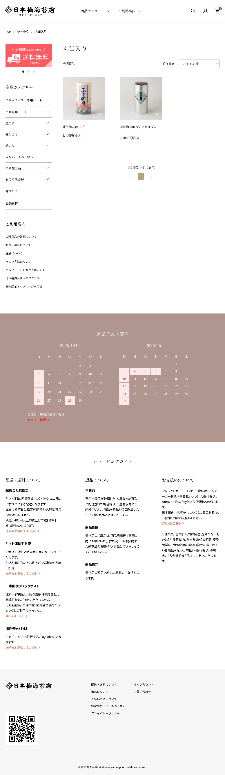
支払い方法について (18, 262)
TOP (8, 31)
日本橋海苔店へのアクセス (22, 278)
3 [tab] (34, 71)
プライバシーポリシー (105, 713)
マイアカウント (144, 684)
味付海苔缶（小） (75, 128)
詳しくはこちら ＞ (16, 616)
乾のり (10, 145)
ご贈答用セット (16, 112)
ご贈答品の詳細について (21, 236)
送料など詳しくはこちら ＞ (22, 531)
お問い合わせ (142, 692)
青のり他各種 (14, 179)
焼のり (10, 123)
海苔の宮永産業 (88, 767)
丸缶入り (41, 31)
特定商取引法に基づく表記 (108, 706)
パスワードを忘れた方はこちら (25, 270)
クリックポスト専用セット (23, 100)
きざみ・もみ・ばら (19, 157)
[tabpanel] (28, 55)
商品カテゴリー (92, 10)
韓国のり (11, 191)
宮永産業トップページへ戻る (23, 286)
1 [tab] (23, 71)
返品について (14, 253)
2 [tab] (28, 71)
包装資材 (11, 203)
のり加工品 (13, 168)
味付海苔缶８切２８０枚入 (138, 129)
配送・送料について (18, 245)
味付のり (23, 31)
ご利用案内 (127, 10)
